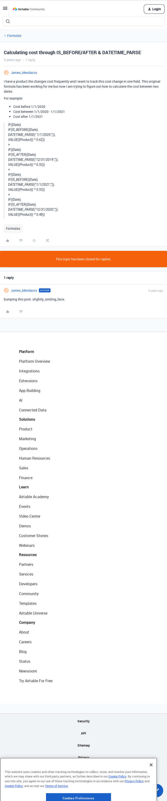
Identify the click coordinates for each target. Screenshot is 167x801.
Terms (83, 769)
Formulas (14, 35)
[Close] (151, 781)
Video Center (29, 516)
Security (83, 721)
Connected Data (32, 410)
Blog (23, 651)
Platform (26, 351)
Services (26, 574)
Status (24, 661)
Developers (28, 583)
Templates (28, 603)
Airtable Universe (33, 613)
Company (27, 622)
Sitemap (83, 745)
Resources (28, 554)
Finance (25, 477)
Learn (24, 487)
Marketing (27, 438)
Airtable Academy (34, 496)
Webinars (27, 545)
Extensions (28, 380)
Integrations (29, 371)
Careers (25, 641)
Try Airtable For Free (35, 680)
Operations (28, 448)
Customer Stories (33, 535)
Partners (26, 564)
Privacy (83, 757)
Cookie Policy (117, 792)
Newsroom (28, 671)
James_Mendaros (24, 72)
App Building (29, 390)
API (83, 733)
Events (24, 506)
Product (25, 429)
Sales (23, 468)
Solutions (27, 419)
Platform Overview (34, 361)
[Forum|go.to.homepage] (29, 9)
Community (29, 593)
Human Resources (34, 458)
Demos (25, 526)
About (24, 632)
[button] (5, 10)
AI (21, 400)
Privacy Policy (134, 797)
